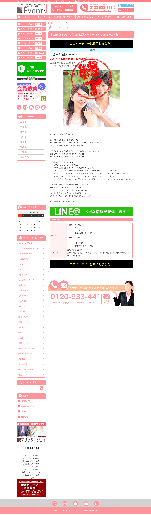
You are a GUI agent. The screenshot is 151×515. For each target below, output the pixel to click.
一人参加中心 (23, 260)
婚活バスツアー (24, 318)
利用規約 (24, 413)
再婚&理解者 (23, 292)
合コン (20, 265)
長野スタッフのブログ (31, 465)
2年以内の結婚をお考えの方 (28, 250)
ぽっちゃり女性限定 (25, 371)
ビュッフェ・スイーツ (26, 281)
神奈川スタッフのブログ (31, 473)
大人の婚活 (22, 365)
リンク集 (31, 479)
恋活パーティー (24, 323)
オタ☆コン (22, 276)
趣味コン (21, 307)
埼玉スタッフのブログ (31, 457)
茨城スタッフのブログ (31, 468)
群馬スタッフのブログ (31, 462)
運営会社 (24, 418)
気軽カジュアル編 (25, 355)
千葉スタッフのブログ (31, 471)
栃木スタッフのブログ (31, 459)
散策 (20, 376)
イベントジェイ (31, 24)
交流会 (20, 329)
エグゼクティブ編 (25, 255)
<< (24, 214)
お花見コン (22, 302)
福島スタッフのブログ (31, 476)
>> (38, 214)
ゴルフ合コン (23, 313)
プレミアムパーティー (26, 350)
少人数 (20, 339)
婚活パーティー (24, 344)
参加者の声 (25, 402)
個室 (20, 334)
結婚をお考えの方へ (28, 408)
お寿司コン (22, 297)
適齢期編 (21, 360)
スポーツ (21, 286)
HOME (50, 23)
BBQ (20, 271)
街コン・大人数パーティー (28, 244)
